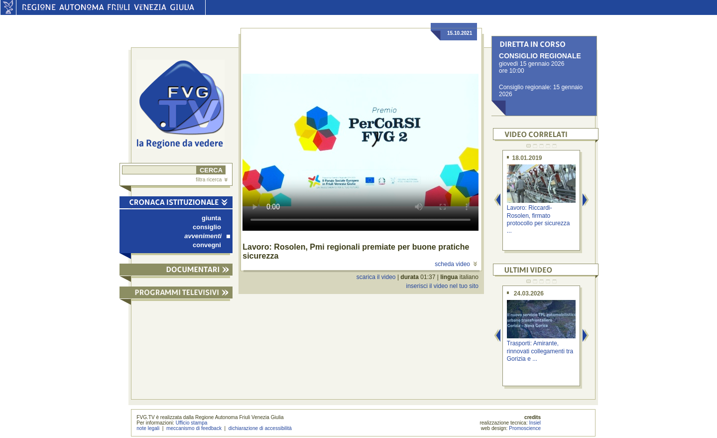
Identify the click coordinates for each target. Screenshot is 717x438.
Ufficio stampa (192, 423)
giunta (211, 218)
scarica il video (376, 277)
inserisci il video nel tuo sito (442, 286)
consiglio (207, 227)
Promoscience (525, 428)
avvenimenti (207, 236)
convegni (207, 245)
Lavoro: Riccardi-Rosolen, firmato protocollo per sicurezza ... (538, 219)
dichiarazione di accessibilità (260, 428)
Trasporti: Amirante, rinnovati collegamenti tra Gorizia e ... (540, 351)
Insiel (535, 423)
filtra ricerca (212, 179)
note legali (147, 428)
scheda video (456, 264)
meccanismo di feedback (194, 428)
